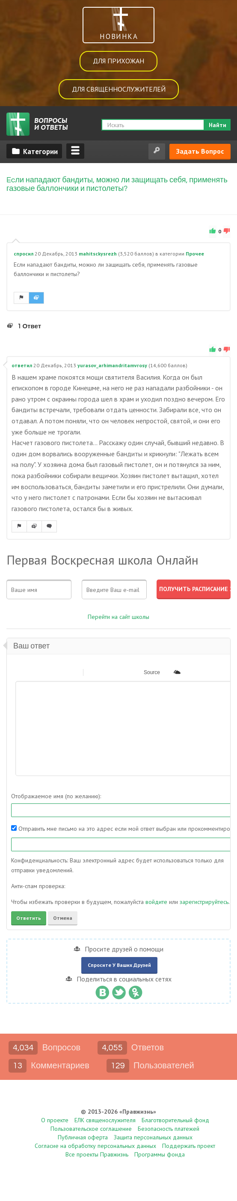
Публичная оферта (83, 1137)
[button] (21, 672)
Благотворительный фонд (175, 1120)
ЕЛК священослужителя (105, 1120)
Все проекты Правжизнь (96, 1154)
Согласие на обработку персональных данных (95, 1146)
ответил (22, 365)
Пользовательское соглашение (91, 1129)
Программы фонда (159, 1154)
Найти (217, 125)
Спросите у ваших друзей (119, 965)
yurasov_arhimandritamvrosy (112, 365)
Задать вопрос (200, 151)
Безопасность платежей (168, 1129)
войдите (156, 902)
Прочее (195, 253)
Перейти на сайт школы (118, 617)
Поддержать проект (188, 1146)
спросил (23, 253)
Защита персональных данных (153, 1137)
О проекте (54, 1120)
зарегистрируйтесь (204, 902)
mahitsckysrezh (98, 253)
